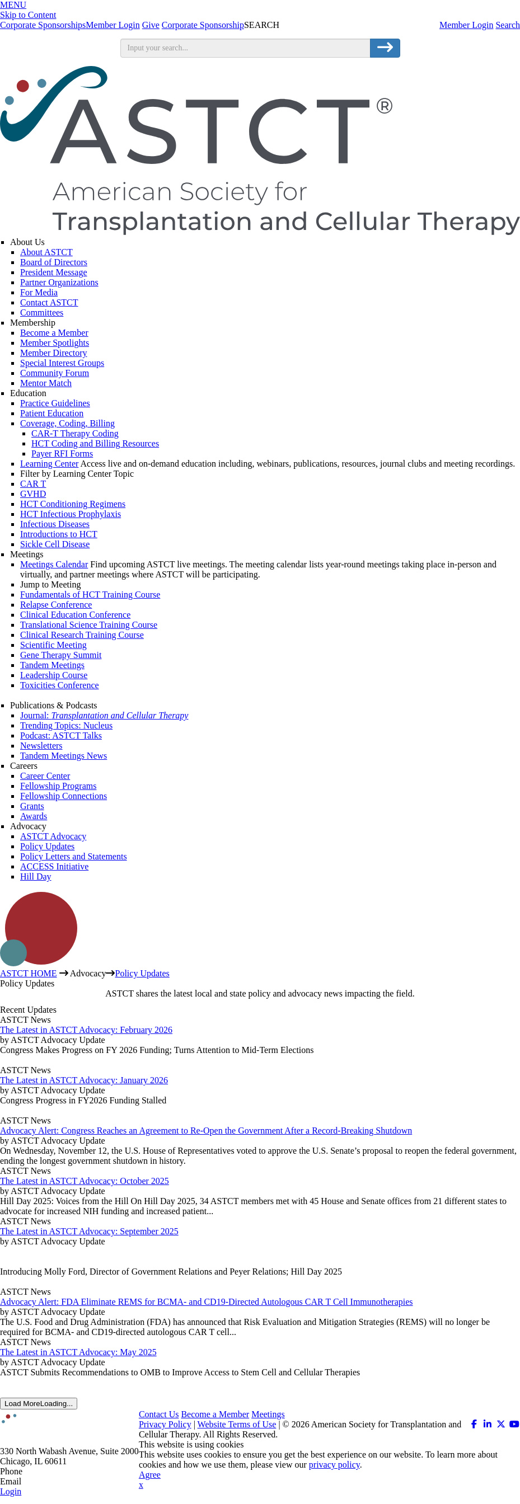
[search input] (245, 48)
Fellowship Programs (58, 786)
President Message (53, 272)
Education (28, 393)
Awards (33, 816)
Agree (150, 1474)
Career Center (45, 776)
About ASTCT (46, 252)
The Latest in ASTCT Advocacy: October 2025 (84, 1181)
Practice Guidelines (55, 403)
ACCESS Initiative (54, 866)
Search (507, 25)
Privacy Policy (165, 1424)
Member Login (466, 25)
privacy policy (334, 1464)
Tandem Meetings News (63, 755)
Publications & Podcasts (53, 705)
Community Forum (54, 373)
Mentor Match (46, 383)
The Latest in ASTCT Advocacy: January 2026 (84, 1080)
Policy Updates (47, 846)
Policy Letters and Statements (73, 856)
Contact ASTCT (49, 302)
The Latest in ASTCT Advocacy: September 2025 (89, 1231)
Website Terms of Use (237, 1424)
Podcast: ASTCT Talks (61, 735)
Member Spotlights (54, 342)
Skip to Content (28, 15)
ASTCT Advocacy (53, 836)
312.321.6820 (49, 1471)
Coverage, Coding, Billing (67, 423)
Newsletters (41, 745)
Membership (32, 322)
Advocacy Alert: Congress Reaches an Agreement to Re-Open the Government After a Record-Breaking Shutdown (206, 1130)
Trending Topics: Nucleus (66, 725)
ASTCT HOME (28, 973)
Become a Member (54, 332)
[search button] (385, 48)
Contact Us (159, 1414)
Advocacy (28, 826)
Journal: (104, 715)
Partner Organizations (59, 282)
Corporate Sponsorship (203, 25)
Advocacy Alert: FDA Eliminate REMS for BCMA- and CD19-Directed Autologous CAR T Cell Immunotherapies (206, 1301)
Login (10, 1491)
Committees (41, 312)
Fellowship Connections (63, 796)
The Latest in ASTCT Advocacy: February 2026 (86, 1030)
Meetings (27, 554)
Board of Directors (53, 262)
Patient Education (51, 413)
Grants (32, 806)
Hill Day (35, 876)
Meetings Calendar (54, 564)
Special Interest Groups (62, 363)
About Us (27, 242)
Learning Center (49, 463)
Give (151, 25)
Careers (24, 765)
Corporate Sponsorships (43, 25)
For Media (39, 292)
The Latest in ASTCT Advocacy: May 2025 (78, 1352)
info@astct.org (50, 1481)
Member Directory (53, 353)
